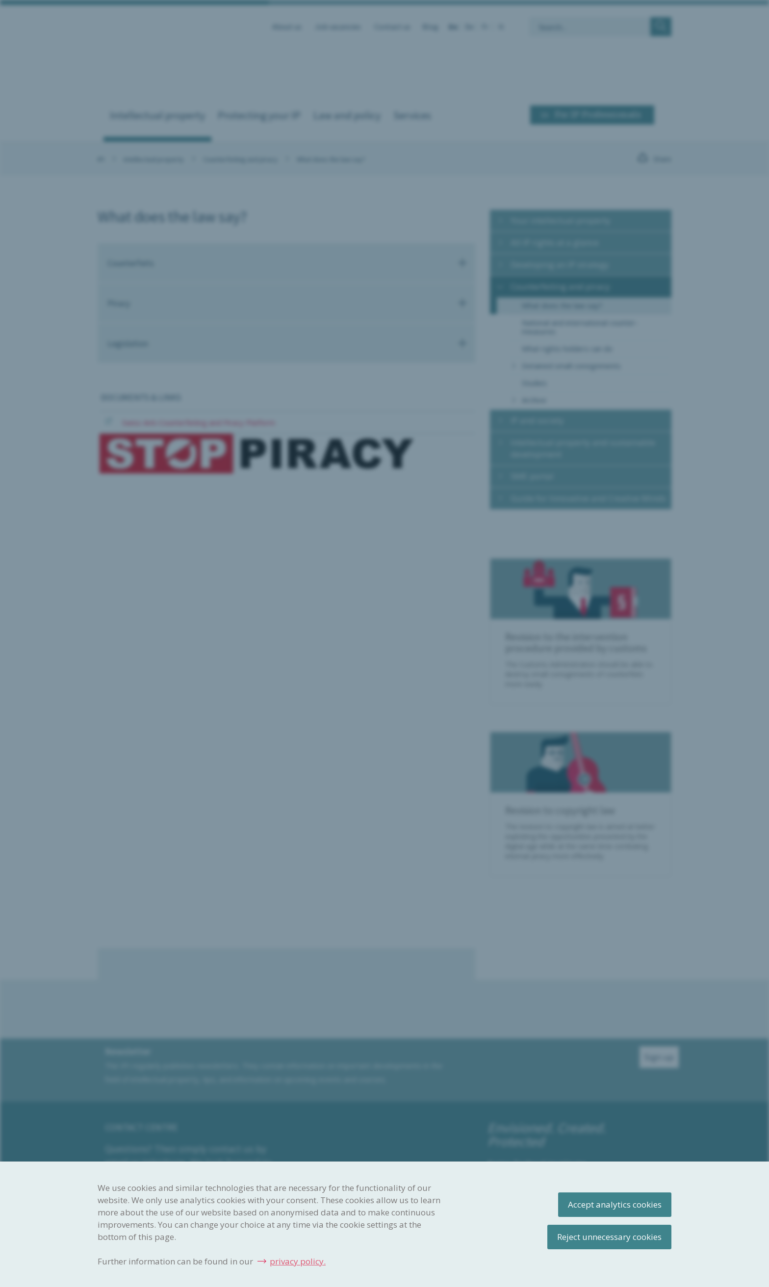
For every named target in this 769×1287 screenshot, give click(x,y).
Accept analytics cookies (615, 1204)
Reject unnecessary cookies (609, 1236)
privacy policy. (298, 1261)
